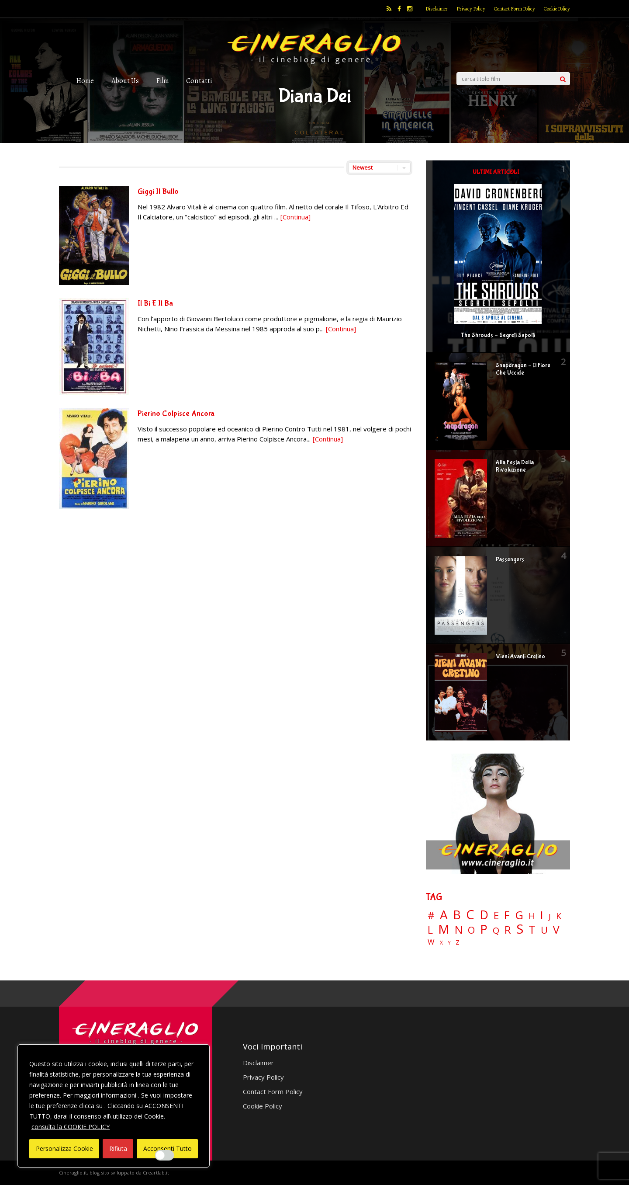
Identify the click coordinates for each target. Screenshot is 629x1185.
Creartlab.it (156, 1172)
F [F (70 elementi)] (507, 915)
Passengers (510, 559)
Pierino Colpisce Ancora (176, 413)
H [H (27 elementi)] (532, 916)
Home (85, 80)
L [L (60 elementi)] (430, 929)
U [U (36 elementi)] (544, 930)
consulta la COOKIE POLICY (70, 1126)
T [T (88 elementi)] (532, 929)
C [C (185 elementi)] (470, 914)
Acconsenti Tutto (167, 1148)
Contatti (199, 80)
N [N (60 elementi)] (459, 929)
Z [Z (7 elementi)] (458, 942)
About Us (125, 80)
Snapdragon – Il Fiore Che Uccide (523, 369)
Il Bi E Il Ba (155, 303)
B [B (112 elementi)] (457, 915)
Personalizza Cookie (64, 1148)
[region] (113, 1106)
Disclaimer (436, 9)
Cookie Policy (557, 9)
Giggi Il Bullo (158, 191)
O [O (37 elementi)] (471, 930)
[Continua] (295, 216)
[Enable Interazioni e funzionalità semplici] (164, 1155)
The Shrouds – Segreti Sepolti (498, 335)
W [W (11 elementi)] (431, 942)
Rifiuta (118, 1148)
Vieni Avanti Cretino (520, 656)
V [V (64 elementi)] (556, 929)
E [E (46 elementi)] (496, 916)
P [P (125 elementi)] (483, 929)
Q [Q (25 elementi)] (496, 930)
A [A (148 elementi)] (444, 914)
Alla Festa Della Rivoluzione (515, 466)
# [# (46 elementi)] (431, 916)
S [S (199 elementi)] (519, 929)
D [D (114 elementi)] (484, 915)
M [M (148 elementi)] (443, 929)
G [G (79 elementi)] (519, 915)
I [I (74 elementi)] (541, 915)
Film (162, 80)
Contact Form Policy (514, 9)
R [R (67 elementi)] (508, 929)
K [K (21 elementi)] (558, 916)
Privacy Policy (470, 9)
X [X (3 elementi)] (441, 942)
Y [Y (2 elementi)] (449, 943)
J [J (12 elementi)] (550, 916)
